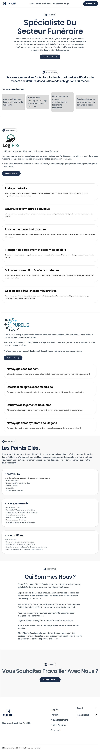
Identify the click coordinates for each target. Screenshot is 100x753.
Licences (38, 748)
